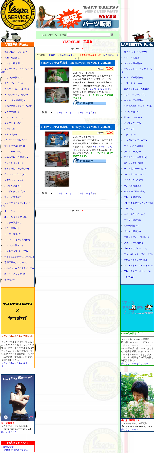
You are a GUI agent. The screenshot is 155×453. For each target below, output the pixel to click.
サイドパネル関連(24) (15, 146)
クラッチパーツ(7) (133, 83)
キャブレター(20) (132, 123)
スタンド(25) (10, 134)
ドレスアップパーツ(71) (16, 251)
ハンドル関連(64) (12, 185)
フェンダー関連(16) (133, 242)
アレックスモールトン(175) (137, 271)
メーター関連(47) (12, 234)
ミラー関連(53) (11, 228)
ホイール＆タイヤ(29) (134, 214)
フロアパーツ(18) (132, 151)
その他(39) (9, 279)
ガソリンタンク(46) (13, 163)
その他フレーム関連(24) (135, 157)
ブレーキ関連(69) (12, 197)
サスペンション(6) (133, 117)
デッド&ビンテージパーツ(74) (138, 254)
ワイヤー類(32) (11, 111)
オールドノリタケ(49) (15, 274)
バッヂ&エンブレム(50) (135, 140)
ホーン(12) (9, 211)
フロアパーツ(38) (12, 151)
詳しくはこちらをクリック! (134, 363)
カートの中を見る (86, 112)
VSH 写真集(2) (12, 57)
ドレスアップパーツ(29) (135, 248)
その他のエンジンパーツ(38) (18, 106)
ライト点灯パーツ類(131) (16, 168)
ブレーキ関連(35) (132, 197)
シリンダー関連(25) (13, 77)
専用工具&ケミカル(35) (15, 262)
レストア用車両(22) (13, 63)
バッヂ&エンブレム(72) (15, 140)
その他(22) (129, 277)
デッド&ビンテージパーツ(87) (19, 256)
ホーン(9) (128, 208)
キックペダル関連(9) (134, 100)
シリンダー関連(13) (133, 77)
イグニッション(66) (13, 180)
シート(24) (129, 128)
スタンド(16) (130, 134)
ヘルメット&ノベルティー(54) (19, 268)
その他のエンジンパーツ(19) (138, 106)
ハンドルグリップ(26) (15, 191)
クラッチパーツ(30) (13, 83)
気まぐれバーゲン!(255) (135, 52)
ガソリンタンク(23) (133, 163)
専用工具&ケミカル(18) (135, 259)
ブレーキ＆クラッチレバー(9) (138, 203)
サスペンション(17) (13, 117)
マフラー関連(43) (12, 222)
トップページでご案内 (98, 88)
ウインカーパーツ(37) (15, 174)
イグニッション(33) (133, 180)
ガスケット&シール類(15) (136, 89)
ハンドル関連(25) (132, 185)
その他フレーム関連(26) (16, 157)
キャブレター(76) (12, 123)
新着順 (52, 55)
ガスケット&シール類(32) (16, 89)
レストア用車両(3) (133, 63)
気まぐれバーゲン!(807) (15, 52)
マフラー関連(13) (132, 220)
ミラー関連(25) (131, 225)
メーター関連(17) (132, 231)
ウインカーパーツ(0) (134, 174)
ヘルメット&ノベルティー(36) (138, 265)
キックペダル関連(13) (15, 100)
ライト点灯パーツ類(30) (135, 168)
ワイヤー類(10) (131, 111)
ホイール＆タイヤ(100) (15, 217)
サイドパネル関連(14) (134, 146)
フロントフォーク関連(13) (136, 237)
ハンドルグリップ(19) (134, 191)
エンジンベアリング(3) (135, 94)
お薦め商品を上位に (67, 55)
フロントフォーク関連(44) (17, 239)
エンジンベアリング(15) (16, 94)
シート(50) (9, 128)
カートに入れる (64, 112)
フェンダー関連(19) (13, 245)
